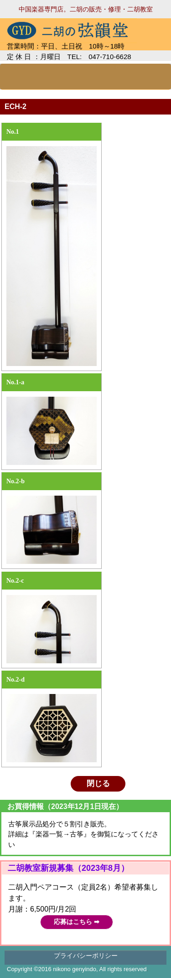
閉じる (98, 783)
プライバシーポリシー (86, 955)
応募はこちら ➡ (76, 921)
